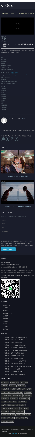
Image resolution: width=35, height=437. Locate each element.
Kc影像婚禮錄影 (14, 73)
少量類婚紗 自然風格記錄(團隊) (16, 405)
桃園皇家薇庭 (5, 411)
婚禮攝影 (5, 318)
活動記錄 (5, 329)
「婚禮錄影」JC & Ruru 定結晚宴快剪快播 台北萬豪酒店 (17, 206)
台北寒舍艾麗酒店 (6, 392)
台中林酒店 (4, 385)
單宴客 (29, 50)
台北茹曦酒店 (5, 398)
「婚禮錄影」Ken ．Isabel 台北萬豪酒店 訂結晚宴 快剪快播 (18, 130)
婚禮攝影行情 (5, 429)
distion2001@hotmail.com (12, 264)
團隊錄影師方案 (19, 50)
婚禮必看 (5, 316)
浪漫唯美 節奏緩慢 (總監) (23, 414)
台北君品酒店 (21, 385)
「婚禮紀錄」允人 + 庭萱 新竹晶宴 (12, 342)
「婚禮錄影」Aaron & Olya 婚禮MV (12, 371)
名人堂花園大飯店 (6, 402)
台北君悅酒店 (5, 389)
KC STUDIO (14, 433)
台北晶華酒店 (27, 392)
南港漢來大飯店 (14, 382)
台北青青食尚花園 (24, 398)
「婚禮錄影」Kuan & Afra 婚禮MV (12, 369)
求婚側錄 (5, 326)
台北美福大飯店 (17, 395)
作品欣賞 (12, 50)
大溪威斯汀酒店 (22, 402)
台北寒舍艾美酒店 (26, 389)
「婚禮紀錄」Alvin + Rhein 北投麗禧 (13, 340)
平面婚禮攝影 (21, 270)
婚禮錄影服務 (15, 429)
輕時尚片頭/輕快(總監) (7, 421)
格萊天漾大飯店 (24, 408)
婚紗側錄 (5, 321)
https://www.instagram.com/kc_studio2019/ (17, 75)
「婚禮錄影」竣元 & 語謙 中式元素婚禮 (14, 374)
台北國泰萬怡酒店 (15, 389)
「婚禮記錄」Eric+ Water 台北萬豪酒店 (14, 363)
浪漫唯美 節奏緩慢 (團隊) (12, 52)
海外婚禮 (3, 418)
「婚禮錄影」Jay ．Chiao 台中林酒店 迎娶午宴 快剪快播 (16, 136)
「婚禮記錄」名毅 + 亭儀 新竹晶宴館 (13, 358)
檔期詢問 (4, 431)
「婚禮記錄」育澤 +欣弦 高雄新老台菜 (13, 353)
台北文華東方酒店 (17, 392)
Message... (17, 234)
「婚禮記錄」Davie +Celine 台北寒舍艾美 (14, 347)
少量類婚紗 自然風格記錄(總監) (9, 408)
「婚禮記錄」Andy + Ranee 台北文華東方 (14, 361)
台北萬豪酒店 (14, 398)
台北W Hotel (12, 385)
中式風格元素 (5, 382)
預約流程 (23, 429)
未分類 (5, 324)
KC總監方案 (6, 305)
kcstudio (4, 50)
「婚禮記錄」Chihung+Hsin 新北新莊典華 (17, 176)
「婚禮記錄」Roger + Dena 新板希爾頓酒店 (15, 350)
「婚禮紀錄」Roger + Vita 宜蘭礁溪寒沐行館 (15, 337)
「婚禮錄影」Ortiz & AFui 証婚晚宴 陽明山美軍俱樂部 (17, 366)
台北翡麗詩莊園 (27, 395)
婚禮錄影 (8, 270)
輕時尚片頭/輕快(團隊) (22, 418)
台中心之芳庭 (24, 382)
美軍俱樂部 (11, 418)
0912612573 (7, 262)
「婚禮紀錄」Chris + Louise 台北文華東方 (14, 345)
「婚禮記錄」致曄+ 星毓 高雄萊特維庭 (13, 355)
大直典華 (3, 405)
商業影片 (5, 310)
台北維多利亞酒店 (6, 395)
